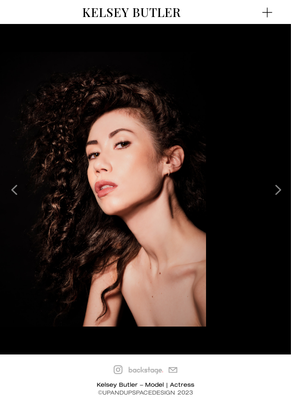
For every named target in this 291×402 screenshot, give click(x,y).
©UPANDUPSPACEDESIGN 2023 (145, 393)
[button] (277, 189)
